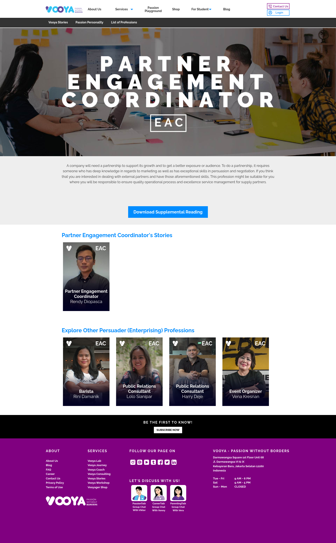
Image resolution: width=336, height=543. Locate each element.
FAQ (48, 469)
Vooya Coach (96, 469)
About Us (95, 9)
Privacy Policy (55, 482)
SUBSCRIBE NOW (168, 430)
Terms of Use (54, 487)
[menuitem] (95, 9)
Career (50, 474)
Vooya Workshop (99, 482)
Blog (227, 9)
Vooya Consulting (99, 474)
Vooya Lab (94, 460)
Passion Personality (90, 23)
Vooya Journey (97, 465)
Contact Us (53, 478)
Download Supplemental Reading (168, 212)
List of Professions (124, 23)
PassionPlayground (153, 9)
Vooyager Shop (97, 487)
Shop (176, 9)
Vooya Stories (58, 23)
